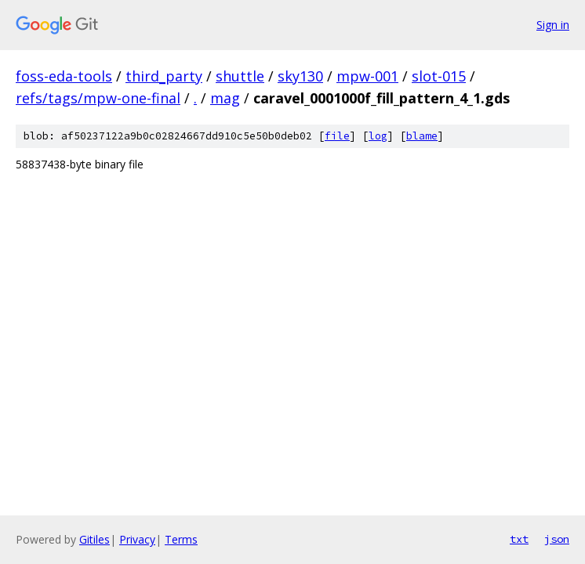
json (556, 539)
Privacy (137, 539)
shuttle (240, 76)
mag (225, 98)
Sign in (552, 24)
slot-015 (439, 76)
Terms (181, 539)
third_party (163, 76)
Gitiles (94, 539)
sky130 (300, 76)
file (337, 136)
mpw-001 (367, 76)
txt (519, 539)
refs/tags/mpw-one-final (98, 98)
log (378, 136)
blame (422, 136)
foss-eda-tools (64, 76)
